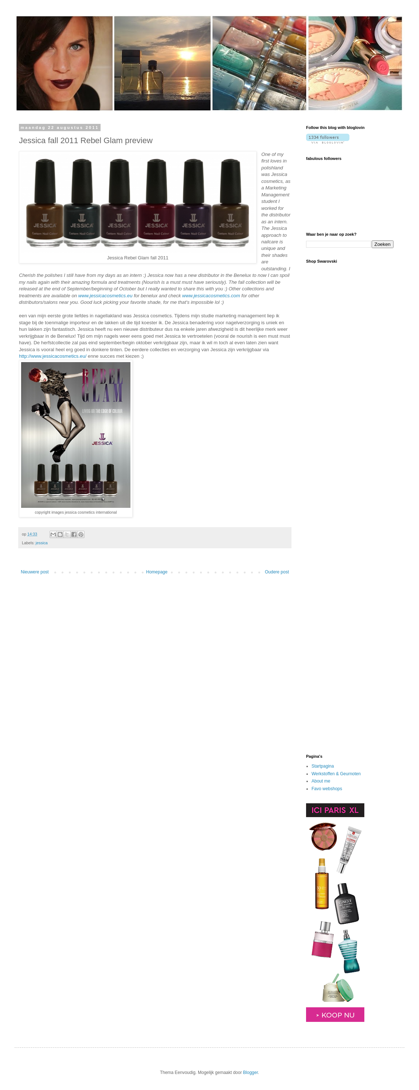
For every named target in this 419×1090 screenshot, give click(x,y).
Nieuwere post (35, 572)
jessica (42, 543)
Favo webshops (327, 788)
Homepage (157, 572)
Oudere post (277, 572)
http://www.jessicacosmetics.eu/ (52, 356)
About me (321, 781)
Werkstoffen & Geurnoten (336, 773)
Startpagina (323, 766)
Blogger (250, 1072)
